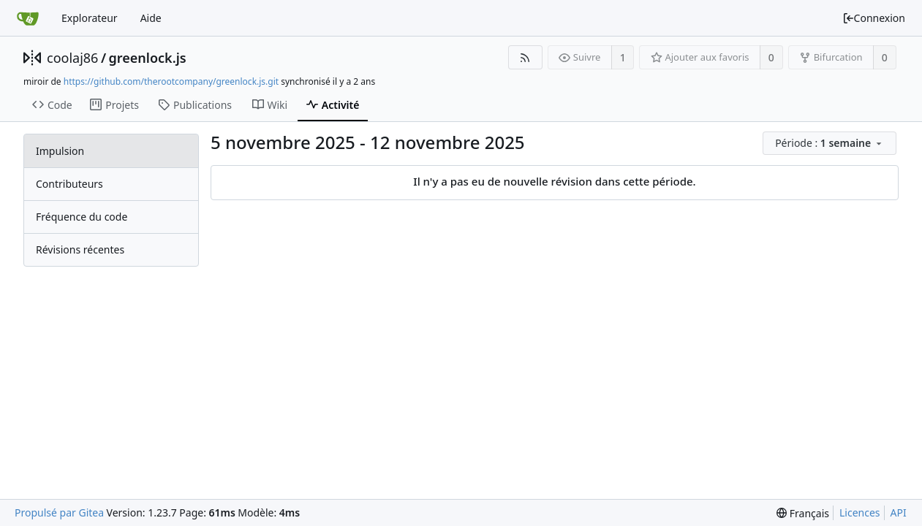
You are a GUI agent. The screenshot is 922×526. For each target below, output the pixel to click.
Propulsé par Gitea (59, 512)
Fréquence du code (81, 217)
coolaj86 (72, 57)
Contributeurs (69, 184)
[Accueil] (27, 18)
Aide (151, 18)
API (899, 512)
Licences (859, 512)
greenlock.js (147, 57)
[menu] (831, 144)
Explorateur (89, 18)
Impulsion (60, 151)
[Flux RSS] (525, 57)
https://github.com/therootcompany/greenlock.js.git (171, 81)
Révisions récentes (80, 249)
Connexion (873, 18)
